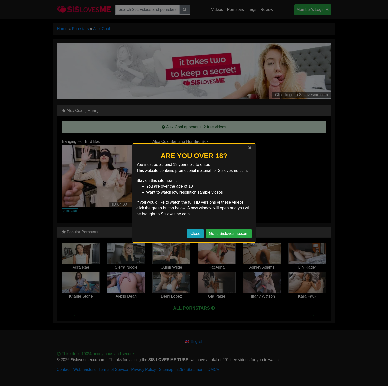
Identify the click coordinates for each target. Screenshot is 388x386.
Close (195, 233)
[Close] (250, 148)
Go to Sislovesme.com (228, 233)
